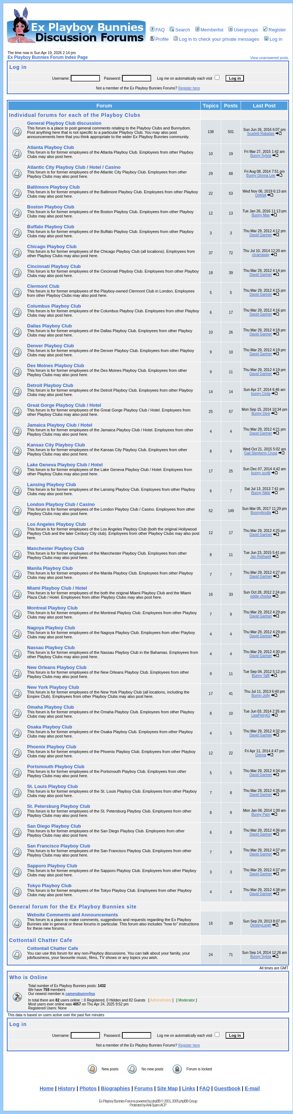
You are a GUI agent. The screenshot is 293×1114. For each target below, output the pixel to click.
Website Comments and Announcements (72, 914)
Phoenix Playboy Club (51, 746)
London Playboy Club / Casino (61, 504)
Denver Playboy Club (50, 345)
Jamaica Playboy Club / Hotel (59, 425)
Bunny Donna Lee (260, 175)
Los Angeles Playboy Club (56, 524)
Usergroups (243, 29)
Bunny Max (261, 215)
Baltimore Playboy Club (53, 187)
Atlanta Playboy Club (50, 147)
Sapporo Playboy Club (52, 865)
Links (189, 1088)
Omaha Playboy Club (50, 707)
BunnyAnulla (260, 513)
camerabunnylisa (80, 994)
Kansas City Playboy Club (56, 445)
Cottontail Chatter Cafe (40, 940)
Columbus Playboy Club (54, 306)
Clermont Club (43, 286)
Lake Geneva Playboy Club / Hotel (65, 464)
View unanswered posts (269, 58)
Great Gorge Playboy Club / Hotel (64, 405)
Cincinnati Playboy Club (54, 266)
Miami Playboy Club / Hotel (57, 588)
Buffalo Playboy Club (50, 226)
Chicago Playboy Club (51, 246)
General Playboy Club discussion (64, 123)
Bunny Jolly (261, 695)
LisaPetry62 (260, 715)
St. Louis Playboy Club (52, 786)
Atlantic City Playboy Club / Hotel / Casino (74, 167)
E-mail (252, 1088)
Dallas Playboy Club (49, 326)
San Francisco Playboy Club (58, 846)
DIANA (260, 195)
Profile (159, 39)
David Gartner (260, 235)
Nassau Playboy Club (51, 647)
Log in (273, 39)
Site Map (167, 1088)
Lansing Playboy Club (51, 484)
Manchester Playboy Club (55, 548)
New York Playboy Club (53, 687)
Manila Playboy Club (50, 568)
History (66, 1088)
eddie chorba (260, 596)
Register (274, 29)
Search (180, 29)
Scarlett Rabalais (261, 134)
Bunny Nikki (260, 493)
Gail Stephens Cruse (260, 453)
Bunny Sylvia (260, 156)
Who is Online (28, 977)
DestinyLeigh (260, 925)
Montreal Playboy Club (52, 608)
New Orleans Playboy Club (57, 667)
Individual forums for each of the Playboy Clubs (74, 115)
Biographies (115, 1088)
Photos (87, 1088)
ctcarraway (260, 255)
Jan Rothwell (260, 557)
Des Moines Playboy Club (55, 365)
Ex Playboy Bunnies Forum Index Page (48, 57)
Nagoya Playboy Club (51, 627)
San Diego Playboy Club (54, 826)
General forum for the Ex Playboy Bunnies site (73, 907)
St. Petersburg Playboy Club (58, 806)
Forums (143, 1088)
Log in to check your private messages (216, 39)
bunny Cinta (260, 394)
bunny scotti (260, 473)
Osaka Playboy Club (49, 727)
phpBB (156, 1101)
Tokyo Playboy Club (49, 885)
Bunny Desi (261, 413)
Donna (260, 755)
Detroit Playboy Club (50, 385)
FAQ (157, 29)
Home (47, 1088)
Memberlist (209, 29)
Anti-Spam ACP (156, 1105)
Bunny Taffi (261, 676)
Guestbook (227, 1088)
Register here (189, 88)
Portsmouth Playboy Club (55, 766)
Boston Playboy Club (50, 207)
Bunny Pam (261, 814)
